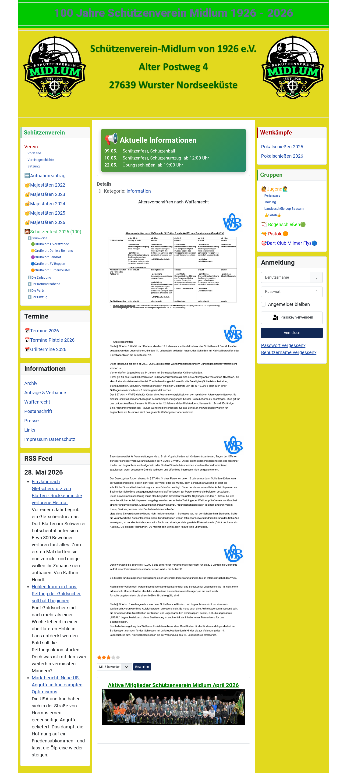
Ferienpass (272, 195)
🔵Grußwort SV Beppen (48, 264)
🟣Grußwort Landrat (46, 257)
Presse (31, 420)
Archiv (30, 383)
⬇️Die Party (36, 290)
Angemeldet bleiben (289, 304)
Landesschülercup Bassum (284, 208)
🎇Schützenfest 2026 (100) (52, 231)
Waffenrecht (37, 402)
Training (270, 202)
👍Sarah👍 (272, 215)
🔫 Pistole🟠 (274, 234)
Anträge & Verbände (45, 392)
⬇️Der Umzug (37, 297)
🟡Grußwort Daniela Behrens (52, 250)
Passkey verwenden (292, 317)
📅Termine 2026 (41, 330)
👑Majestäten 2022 (44, 185)
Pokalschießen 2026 (282, 156)
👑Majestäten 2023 (44, 194)
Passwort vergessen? (283, 345)
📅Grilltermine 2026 (45, 349)
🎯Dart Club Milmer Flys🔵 (289, 243)
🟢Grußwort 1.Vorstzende (50, 244)
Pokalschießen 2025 (282, 146)
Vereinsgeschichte (41, 160)
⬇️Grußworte (37, 238)
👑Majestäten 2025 (44, 213)
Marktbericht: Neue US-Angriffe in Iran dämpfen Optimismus (57, 685)
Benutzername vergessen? (288, 352)
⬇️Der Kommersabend (44, 284)
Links (29, 430)
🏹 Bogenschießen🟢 (283, 224)
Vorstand (34, 153)
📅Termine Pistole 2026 (49, 340)
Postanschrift (38, 411)
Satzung (34, 166)
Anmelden (292, 332)
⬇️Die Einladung (39, 277)
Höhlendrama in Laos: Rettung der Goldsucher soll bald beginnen (56, 593)
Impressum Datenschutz (49, 439)
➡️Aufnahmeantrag (44, 175)
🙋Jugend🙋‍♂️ (274, 189)
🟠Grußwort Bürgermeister (50, 270)
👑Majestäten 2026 (44, 222)
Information (139, 191)
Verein (31, 146)
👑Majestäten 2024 (44, 203)
